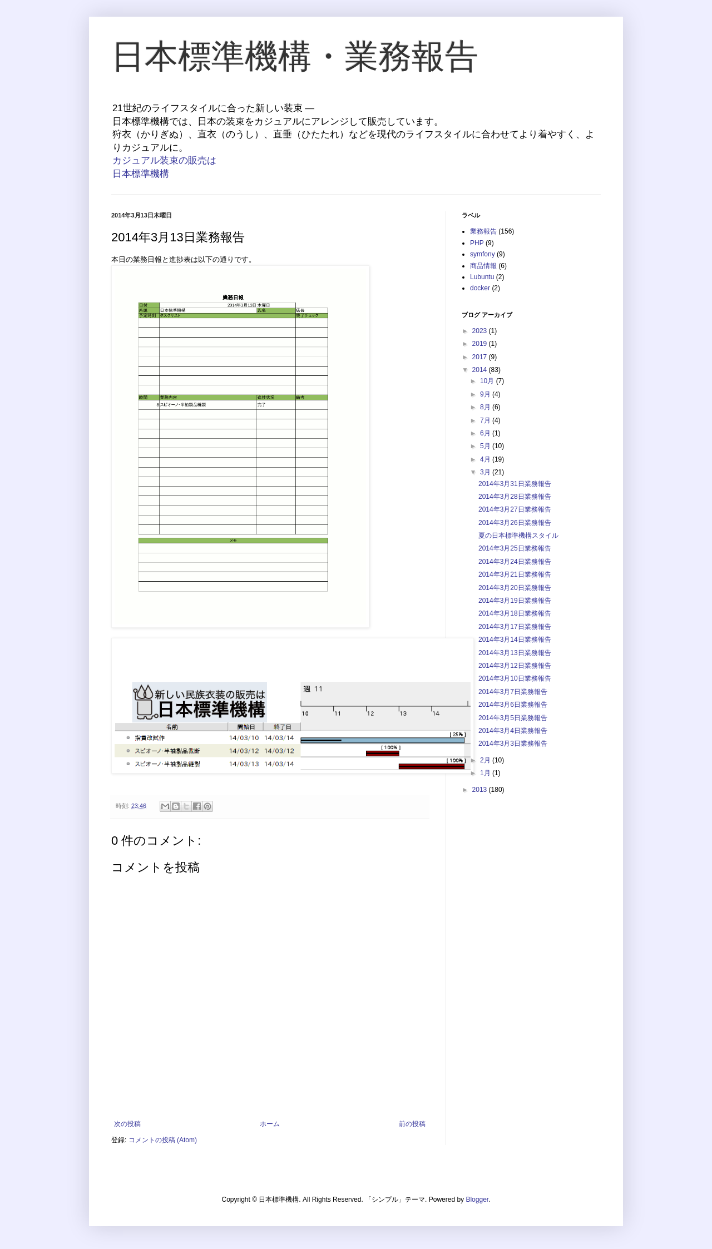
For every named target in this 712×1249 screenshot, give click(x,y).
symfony (482, 254)
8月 (486, 407)
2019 (480, 344)
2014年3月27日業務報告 (514, 509)
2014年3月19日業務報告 (514, 600)
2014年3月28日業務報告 (514, 496)
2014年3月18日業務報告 (514, 613)
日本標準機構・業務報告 (294, 56)
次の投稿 (127, 1124)
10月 (488, 381)
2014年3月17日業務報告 (514, 627)
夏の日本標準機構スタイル (518, 535)
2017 (480, 357)
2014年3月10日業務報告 (514, 678)
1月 (486, 773)
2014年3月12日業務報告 (514, 666)
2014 (480, 370)
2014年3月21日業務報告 (514, 574)
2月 (486, 760)
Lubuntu (482, 277)
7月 (486, 420)
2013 (480, 790)
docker (480, 288)
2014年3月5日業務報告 (512, 718)
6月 (486, 433)
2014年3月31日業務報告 (514, 484)
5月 (486, 446)
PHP (477, 243)
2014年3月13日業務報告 (514, 653)
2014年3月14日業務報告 (514, 639)
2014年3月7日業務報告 (512, 692)
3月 (486, 472)
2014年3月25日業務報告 (514, 548)
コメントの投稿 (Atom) (162, 1140)
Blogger (477, 1199)
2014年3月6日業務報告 (512, 704)
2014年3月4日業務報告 (512, 731)
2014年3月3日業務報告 (512, 743)
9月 (486, 394)
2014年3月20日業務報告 (514, 588)
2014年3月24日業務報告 (514, 562)
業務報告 (483, 231)
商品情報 (483, 266)
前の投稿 (412, 1124)
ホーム (270, 1124)
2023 (480, 331)
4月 (486, 459)
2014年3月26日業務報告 (514, 523)
